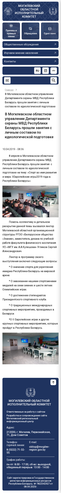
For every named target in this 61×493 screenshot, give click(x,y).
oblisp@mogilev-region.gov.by (39, 448)
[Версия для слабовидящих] (53, 70)
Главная (9, 90)
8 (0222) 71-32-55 (16, 451)
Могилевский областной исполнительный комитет (29, 11)
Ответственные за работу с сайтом (26, 411)
